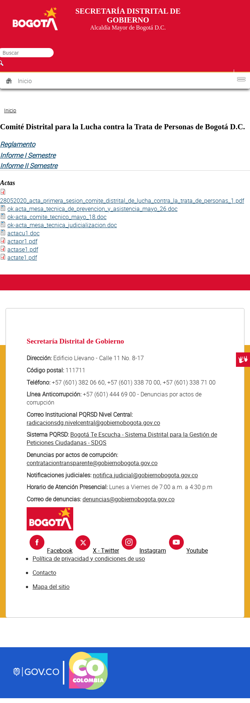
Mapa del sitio (51, 587)
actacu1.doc (23, 233)
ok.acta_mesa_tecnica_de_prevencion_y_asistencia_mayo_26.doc (92, 209)
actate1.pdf (22, 257)
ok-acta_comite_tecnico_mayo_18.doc (57, 217)
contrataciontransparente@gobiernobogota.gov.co (92, 463)
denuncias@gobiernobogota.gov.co (128, 499)
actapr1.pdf (22, 241)
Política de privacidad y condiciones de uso (89, 558)
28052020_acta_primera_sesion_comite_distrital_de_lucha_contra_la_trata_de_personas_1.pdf (122, 201)
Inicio (25, 81)
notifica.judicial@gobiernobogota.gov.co (145, 475)
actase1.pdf (22, 249)
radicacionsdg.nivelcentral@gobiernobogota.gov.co (93, 423)
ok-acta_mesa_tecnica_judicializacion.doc (62, 225)
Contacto (44, 573)
